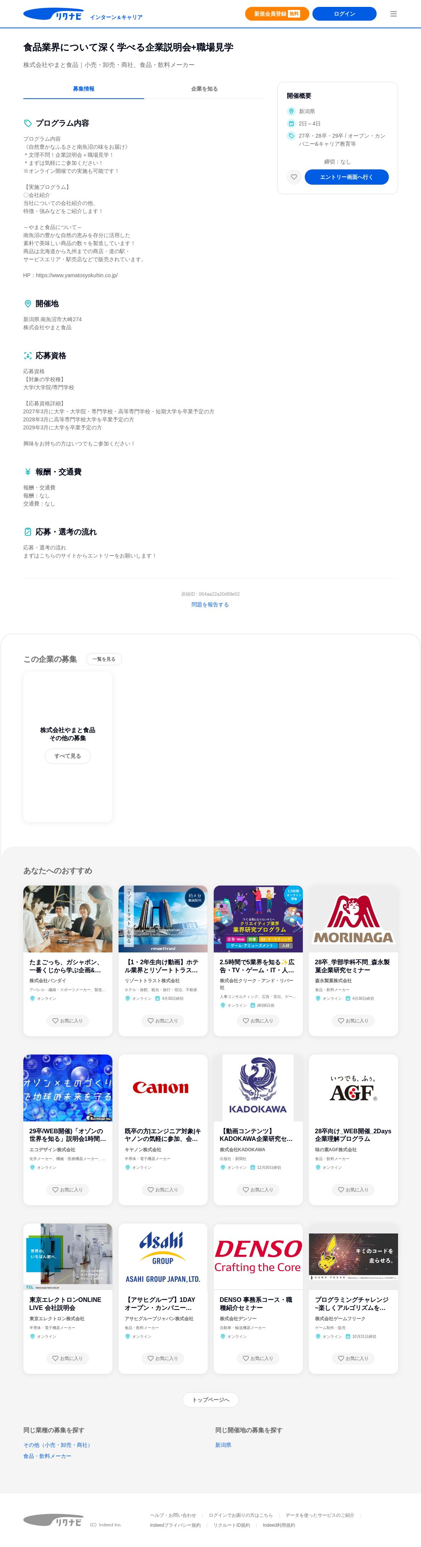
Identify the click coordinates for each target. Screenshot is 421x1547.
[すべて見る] (68, 756)
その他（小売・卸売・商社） (58, 1445)
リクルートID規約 (231, 1525)
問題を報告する (210, 604)
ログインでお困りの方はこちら (241, 1515)
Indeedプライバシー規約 (175, 1525)
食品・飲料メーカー (47, 1456)
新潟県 (223, 1445)
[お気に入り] (294, 177)
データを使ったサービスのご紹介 (320, 1515)
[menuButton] (393, 13)
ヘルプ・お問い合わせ (173, 1515)
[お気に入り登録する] (67, 1021)
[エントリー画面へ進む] (347, 177)
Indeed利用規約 (279, 1525)
